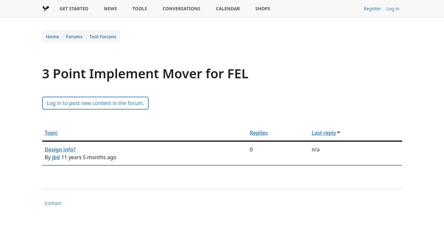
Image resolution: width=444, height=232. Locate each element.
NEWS (110, 8)
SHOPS (262, 8)
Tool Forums (102, 37)
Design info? (60, 149)
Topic (51, 132)
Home (52, 37)
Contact (53, 203)
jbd (56, 157)
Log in (392, 8)
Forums (74, 37)
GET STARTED (74, 8)
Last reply (326, 132)
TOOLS (140, 8)
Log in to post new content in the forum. (95, 103)
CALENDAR (228, 8)
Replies (259, 132)
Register (372, 8)
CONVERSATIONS (181, 8)
